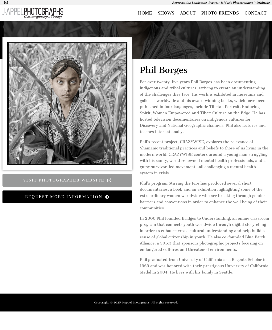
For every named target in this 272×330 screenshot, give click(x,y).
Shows (166, 13)
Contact (256, 13)
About (188, 13)
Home (145, 13)
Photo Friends (220, 13)
